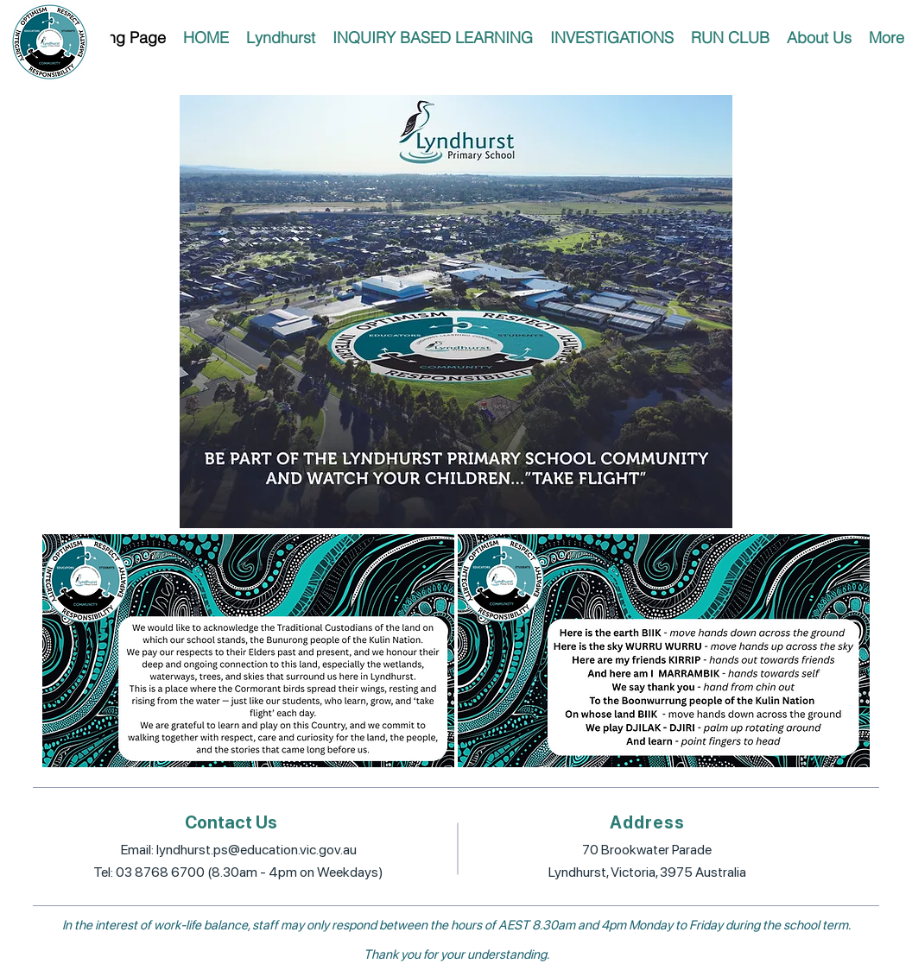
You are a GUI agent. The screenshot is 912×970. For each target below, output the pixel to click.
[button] (281, 37)
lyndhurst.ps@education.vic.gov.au (256, 849)
